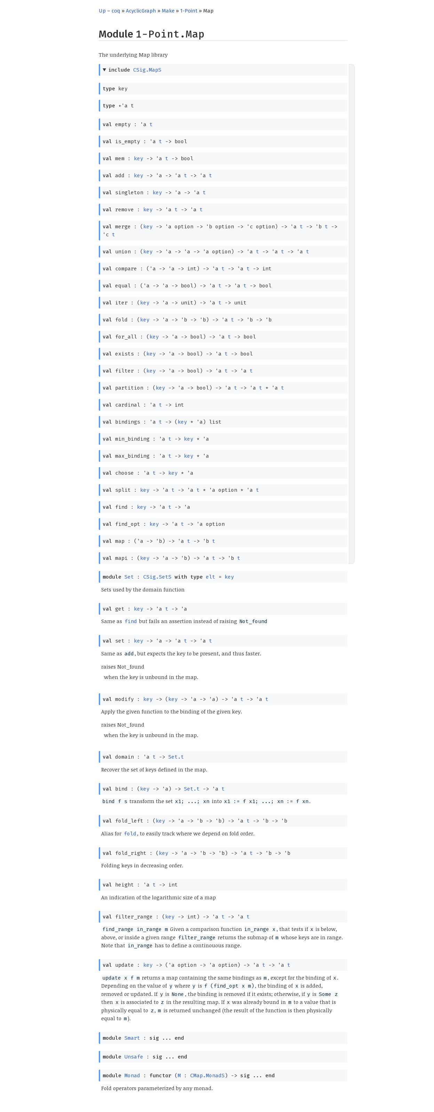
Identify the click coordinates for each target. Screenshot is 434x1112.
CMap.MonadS (207, 1075)
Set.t (176, 757)
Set (129, 577)
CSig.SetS (157, 577)
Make (168, 11)
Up (102, 11)
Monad (132, 1075)
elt (210, 577)
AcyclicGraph (141, 11)
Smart (132, 1038)
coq (116, 11)
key (138, 158)
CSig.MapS (147, 70)
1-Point (189, 11)
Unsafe (133, 1057)
